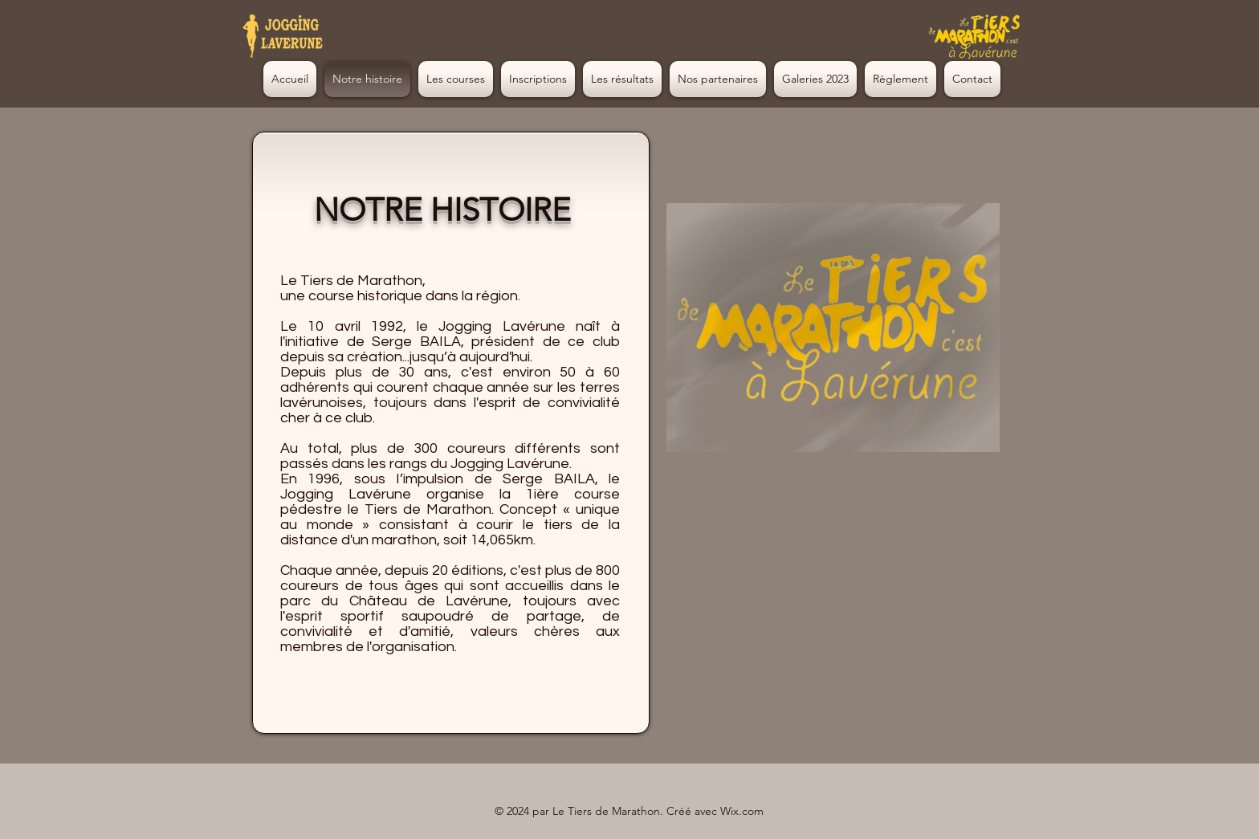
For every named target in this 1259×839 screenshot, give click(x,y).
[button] (815, 79)
